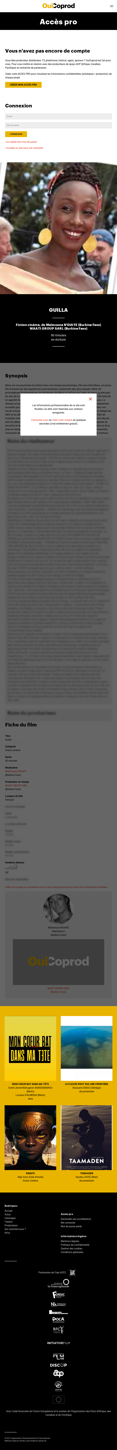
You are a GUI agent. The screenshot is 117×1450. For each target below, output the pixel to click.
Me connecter (68, 1222)
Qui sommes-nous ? (15, 1229)
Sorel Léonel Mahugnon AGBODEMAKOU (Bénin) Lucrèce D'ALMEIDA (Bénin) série (30, 1058)
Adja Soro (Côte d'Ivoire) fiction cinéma (30, 1143)
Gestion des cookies (71, 1248)
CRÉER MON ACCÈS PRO (23, 84)
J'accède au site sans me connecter (24, 148)
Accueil (8, 1210)
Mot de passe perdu (71, 1226)
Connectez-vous (39, 420)
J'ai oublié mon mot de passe (21, 141)
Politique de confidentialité (75, 1244)
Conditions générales (72, 1252)
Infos (7, 1232)
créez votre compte (62, 420)
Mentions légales (70, 1241)
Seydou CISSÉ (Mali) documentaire (86, 1143)
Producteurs (11, 1225)
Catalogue (10, 1218)
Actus (8, 1214)
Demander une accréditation (76, 1219)
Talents (8, 1221)
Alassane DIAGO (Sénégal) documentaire (86, 1054)
